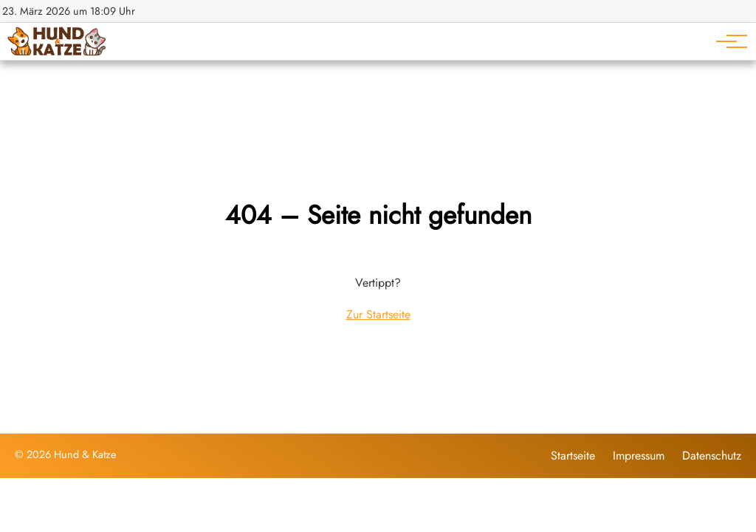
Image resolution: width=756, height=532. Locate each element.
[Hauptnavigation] (726, 41)
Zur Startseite (378, 314)
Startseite (573, 455)
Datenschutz (711, 455)
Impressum (638, 455)
